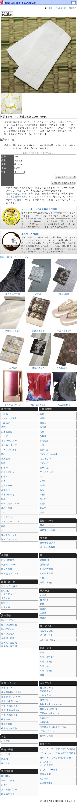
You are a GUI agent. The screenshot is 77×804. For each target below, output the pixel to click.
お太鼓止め (6, 431)
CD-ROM (6, 776)
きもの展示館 (60, 8)
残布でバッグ (8, 719)
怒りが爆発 (45, 774)
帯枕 (3, 530)
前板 (3, 526)
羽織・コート (46, 525)
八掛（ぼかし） (47, 657)
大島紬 (43, 481)
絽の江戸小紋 (8, 629)
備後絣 (4, 603)
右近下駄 (5, 741)
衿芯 (3, 427)
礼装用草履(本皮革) (11, 692)
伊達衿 (4, 467)
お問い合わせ (46, 736)
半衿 (3, 512)
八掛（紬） (45, 666)
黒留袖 (43, 418)
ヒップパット (8, 517)
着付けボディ (8, 780)
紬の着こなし (46, 630)
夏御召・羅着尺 (9, 638)
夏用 (42, 604)
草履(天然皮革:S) (10, 706)
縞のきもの (45, 458)
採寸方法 (44, 700)
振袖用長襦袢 (8, 560)
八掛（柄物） (46, 670)
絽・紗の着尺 (8, 633)
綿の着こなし (46, 635)
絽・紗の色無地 (47, 547)
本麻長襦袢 (6, 569)
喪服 (42, 512)
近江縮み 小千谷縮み (6, 592)
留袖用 (43, 618)
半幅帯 (43, 578)
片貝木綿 (5, 598)
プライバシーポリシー (51, 731)
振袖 (42, 413)
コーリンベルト (9, 449)
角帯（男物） (46, 582)
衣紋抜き (5, 422)
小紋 (42, 445)
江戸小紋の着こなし (50, 639)
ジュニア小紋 (46, 472)
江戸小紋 (44, 463)
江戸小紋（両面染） (50, 454)
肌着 (3, 499)
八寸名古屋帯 (46, 573)
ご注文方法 (45, 695)
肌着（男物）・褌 (10, 503)
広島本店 (41, 196)
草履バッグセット (10, 688)
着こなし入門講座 (30, 234)
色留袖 (43, 422)
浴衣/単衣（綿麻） (10, 586)
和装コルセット (9, 535)
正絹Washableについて (52, 713)
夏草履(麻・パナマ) (11, 697)
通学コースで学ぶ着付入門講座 (55, 757)
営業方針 (44, 718)
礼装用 (43, 595)
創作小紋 (44, 449)
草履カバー (6, 490)
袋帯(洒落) (45, 564)
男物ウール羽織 (47, 530)
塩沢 (42, 490)
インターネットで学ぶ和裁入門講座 (58, 753)
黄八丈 (43, 508)
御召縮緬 (44, 440)
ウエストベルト (9, 418)
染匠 (50, 8)
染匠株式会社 (46, 783)
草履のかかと (8, 494)
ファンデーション (10, 521)
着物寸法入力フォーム (51, 704)
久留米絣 (5, 607)
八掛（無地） (46, 661)
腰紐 (3, 454)
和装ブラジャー (9, 539)
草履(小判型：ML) (10, 701)
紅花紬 (43, 503)
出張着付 (44, 778)
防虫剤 (4, 758)
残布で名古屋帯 (9, 728)
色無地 (43, 436)
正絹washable (8, 564)
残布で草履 (6, 724)
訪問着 (43, 427)
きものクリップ (9, 445)
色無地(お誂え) (47, 542)
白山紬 (43, 499)
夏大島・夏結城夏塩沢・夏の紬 (9, 644)
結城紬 (43, 485)
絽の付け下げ (8, 620)
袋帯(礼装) (45, 560)
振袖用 (43, 609)
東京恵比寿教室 (18, 196)
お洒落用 (44, 600)
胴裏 (42, 652)
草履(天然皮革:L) (9, 715)
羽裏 (42, 675)
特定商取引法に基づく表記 (53, 727)
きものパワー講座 (49, 769)
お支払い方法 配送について (46, 689)
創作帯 (4, 785)
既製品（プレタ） (10, 573)
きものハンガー (9, 440)
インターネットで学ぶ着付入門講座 (39, 209)
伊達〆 (4, 476)
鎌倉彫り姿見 (8, 794)
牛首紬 (43, 494)
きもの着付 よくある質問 (46, 763)
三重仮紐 (5, 458)
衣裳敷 (4, 413)
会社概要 (44, 722)
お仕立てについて (49, 709)
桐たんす (5, 763)
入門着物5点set (9, 789)
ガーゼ (4, 436)
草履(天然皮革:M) (10, 710)
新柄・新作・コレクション (14, 257)
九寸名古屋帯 (46, 569)
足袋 (3, 481)
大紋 (42, 431)
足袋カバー (6, 485)
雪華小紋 (44, 467)
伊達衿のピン (8, 472)
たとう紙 (5, 754)
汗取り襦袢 (6, 508)
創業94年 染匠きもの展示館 (20, 3)
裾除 (3, 463)
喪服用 (43, 613)
